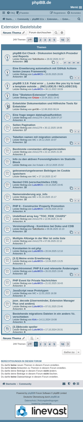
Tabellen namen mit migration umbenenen (40, 137)
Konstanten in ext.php (27, 248)
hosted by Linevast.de (41, 410)
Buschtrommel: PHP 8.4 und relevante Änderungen (45, 268)
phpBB (31, 393)
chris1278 (37, 117)
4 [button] (49, 40)
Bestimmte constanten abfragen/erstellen (39, 149)
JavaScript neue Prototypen (30, 290)
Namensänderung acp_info (30, 194)
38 (69, 62)
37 (65, 62)
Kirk (34, 319)
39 (74, 62)
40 (78, 62)
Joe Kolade (37, 165)
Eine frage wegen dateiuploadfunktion (37, 114)
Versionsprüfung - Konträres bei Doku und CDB (43, 226)
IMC (34, 140)
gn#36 (35, 109)
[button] (30, 39)
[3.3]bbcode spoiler (25, 326)
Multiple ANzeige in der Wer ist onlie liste (39, 238)
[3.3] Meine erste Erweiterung (31, 258)
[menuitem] (11, 12)
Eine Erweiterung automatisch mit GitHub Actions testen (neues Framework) (45, 70)
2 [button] (40, 40)
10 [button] (62, 40)
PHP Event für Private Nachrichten (35, 280)
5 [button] (54, 40)
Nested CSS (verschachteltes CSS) (35, 182)
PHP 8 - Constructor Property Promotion (39, 206)
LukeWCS (37, 74)
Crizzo (35, 97)
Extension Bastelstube (21, 27)
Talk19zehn (38, 59)
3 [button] (45, 40)
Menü (74, 7)
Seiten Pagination (24, 124)
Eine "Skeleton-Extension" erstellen (36, 94)
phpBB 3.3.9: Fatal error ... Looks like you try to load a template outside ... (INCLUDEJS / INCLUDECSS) (46, 85)
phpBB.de (55, 397)
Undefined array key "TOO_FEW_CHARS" (39, 216)
